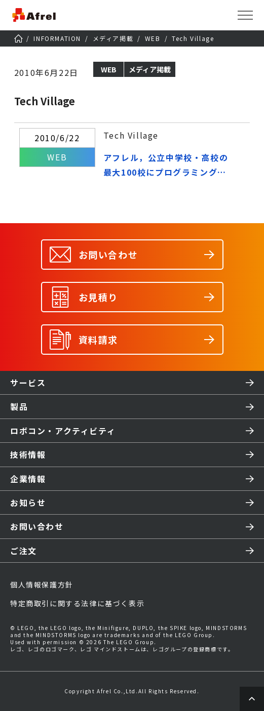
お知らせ (28, 502)
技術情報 (28, 454)
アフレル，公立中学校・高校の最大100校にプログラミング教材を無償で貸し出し (165, 165)
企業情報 (28, 479)
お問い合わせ (37, 526)
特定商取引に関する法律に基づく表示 (77, 603)
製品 (19, 406)
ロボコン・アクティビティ (63, 431)
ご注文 (23, 551)
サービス (28, 383)
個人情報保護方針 (41, 584)
